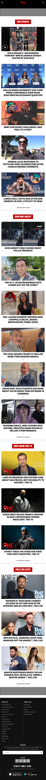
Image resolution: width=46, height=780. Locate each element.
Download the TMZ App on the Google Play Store (30, 774)
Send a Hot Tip (28, 707)
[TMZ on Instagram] (28, 761)
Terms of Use (5, 709)
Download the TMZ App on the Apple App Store (15, 774)
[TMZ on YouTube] (24, 761)
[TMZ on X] (20, 761)
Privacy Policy (25, 749)
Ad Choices (5, 712)
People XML (5, 736)
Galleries (4, 731)
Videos (4, 741)
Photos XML (5, 738)
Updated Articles (6, 721)
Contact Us (27, 704)
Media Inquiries (28, 714)
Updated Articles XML (8, 724)
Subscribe (41, 752)
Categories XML (6, 729)
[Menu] (2, 2)
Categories (5, 726)
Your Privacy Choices (7, 714)
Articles (4, 717)
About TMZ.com (6, 704)
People (4, 734)
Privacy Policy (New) (7, 707)
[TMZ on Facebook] (17, 761)
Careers (26, 709)
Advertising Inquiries (29, 712)
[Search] (43, 2)
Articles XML (5, 719)
